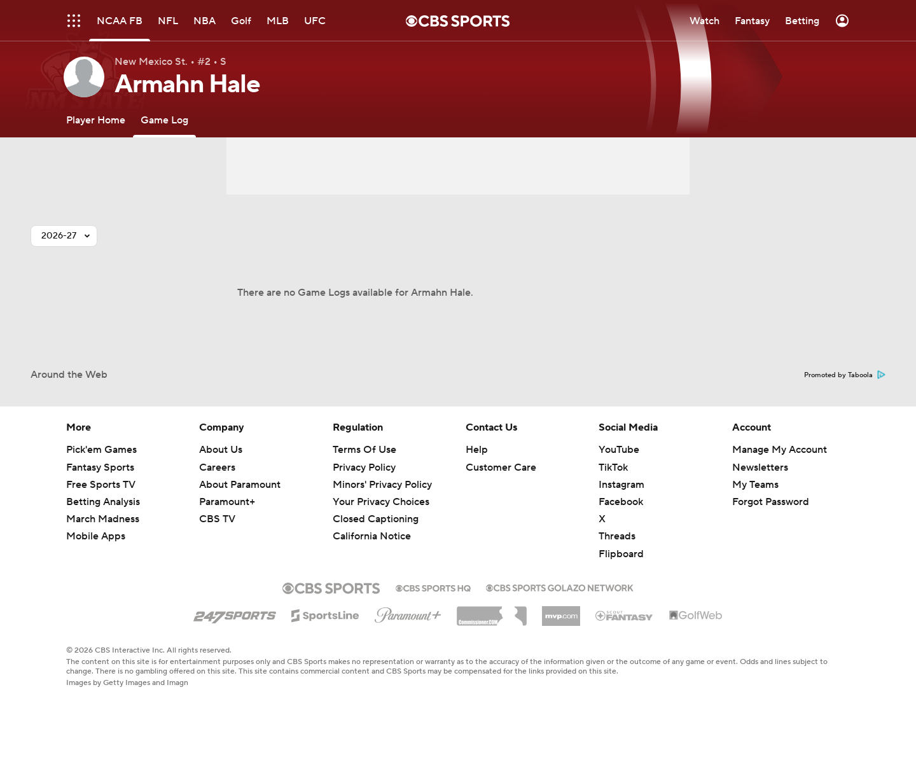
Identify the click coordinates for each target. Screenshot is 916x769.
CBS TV (217, 519)
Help (477, 449)
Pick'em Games (101, 449)
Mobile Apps (95, 536)
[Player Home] (96, 119)
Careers (217, 467)
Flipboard (621, 554)
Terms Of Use (364, 449)
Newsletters (760, 467)
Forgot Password (770, 501)
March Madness (102, 519)
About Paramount (240, 484)
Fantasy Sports (100, 467)
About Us (220, 449)
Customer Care (501, 467)
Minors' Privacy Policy (382, 484)
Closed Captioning (376, 519)
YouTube (619, 449)
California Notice (372, 536)
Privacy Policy (364, 467)
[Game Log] (164, 119)
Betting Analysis (103, 501)
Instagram (621, 484)
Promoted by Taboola (844, 375)
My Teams (755, 484)
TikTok (613, 467)
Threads (617, 536)
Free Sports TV (100, 484)
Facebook (621, 501)
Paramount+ (227, 501)
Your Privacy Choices (381, 501)
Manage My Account (779, 449)
